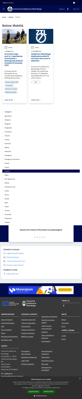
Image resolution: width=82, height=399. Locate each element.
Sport (6, 202)
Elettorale (8, 151)
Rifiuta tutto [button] (48, 391)
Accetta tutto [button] (33, 391)
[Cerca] (78, 9)
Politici (3, 333)
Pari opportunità (10, 179)
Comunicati (65, 323)
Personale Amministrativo (9, 336)
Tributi (7, 206)
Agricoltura (8, 116)
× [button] (80, 378)
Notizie (8, 47)
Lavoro (7, 167)
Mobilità (7, 171)
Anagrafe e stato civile (28, 320)
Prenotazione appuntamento (26, 352)
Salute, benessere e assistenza (47, 336)
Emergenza (8, 155)
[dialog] (41, 388)
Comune (7, 136)
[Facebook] (67, 9)
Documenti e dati (6, 340)
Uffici (2, 326)
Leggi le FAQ (25, 361)
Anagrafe (7, 124)
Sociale (7, 199)
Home (4, 17)
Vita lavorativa (25, 326)
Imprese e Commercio (28, 330)
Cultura (7, 139)
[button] (41, 396)
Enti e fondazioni (6, 330)
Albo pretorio (45, 357)
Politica (7, 183)
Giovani (7, 163)
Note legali (44, 364)
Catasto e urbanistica (28, 333)
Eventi (64, 339)
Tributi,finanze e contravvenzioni (46, 327)
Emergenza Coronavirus (12, 159)
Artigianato (8, 128)
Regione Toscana (8, 3)
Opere (6, 175)
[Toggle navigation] (4, 9)
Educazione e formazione (49, 316)
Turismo (7, 210)
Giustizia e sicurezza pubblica (47, 321)
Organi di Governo (7, 320)
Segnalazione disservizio (29, 357)
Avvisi (63, 326)
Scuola (7, 191)
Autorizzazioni (45, 341)
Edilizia (7, 147)
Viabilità (7, 222)
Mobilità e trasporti (27, 336)
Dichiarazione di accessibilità (46, 368)
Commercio (8, 132)
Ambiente (8, 120)
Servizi (7, 195)
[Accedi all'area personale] (74, 2)
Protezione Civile (10, 187)
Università (8, 214)
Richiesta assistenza (27, 364)
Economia (8, 143)
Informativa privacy (47, 361)
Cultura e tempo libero (28, 323)
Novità (11, 17)
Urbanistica (8, 218)
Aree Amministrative (7, 323)
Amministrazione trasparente (46, 352)
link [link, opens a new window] (59, 387)
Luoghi (64, 336)
